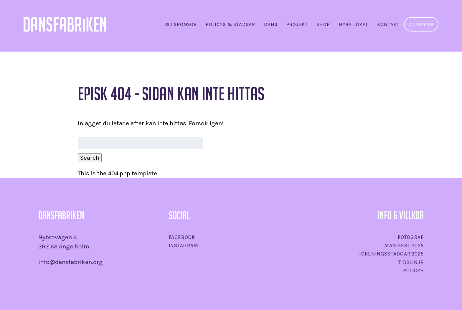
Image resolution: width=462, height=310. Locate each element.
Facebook (182, 237)
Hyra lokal (353, 24)
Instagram (183, 245)
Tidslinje (411, 262)
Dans (270, 24)
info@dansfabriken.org (70, 262)
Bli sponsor (181, 24)
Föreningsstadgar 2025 (390, 254)
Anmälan (421, 24)
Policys (413, 270)
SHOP (323, 24)
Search (89, 157)
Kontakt (388, 24)
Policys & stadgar (230, 24)
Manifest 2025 (404, 245)
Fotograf (411, 237)
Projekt (297, 24)
